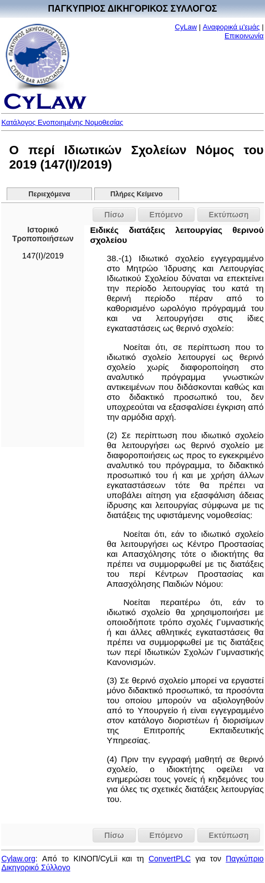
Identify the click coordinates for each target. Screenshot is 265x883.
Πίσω (114, 214)
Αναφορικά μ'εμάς (231, 27)
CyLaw (186, 27)
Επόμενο (166, 214)
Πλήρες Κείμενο (136, 194)
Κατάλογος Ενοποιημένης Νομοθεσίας (62, 122)
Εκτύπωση (229, 214)
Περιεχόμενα (49, 194)
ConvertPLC (170, 858)
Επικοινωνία (244, 36)
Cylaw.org (18, 858)
